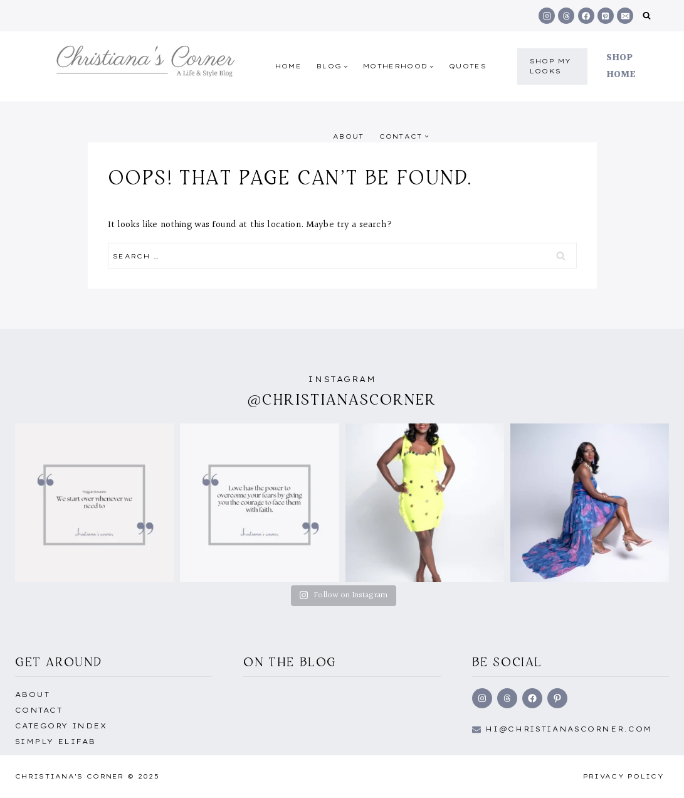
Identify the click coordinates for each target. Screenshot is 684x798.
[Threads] (566, 16)
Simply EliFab (55, 741)
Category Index (61, 725)
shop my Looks (551, 66)
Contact (38, 710)
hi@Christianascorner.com (568, 729)
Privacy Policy (623, 776)
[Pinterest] (605, 16)
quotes (468, 66)
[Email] (625, 16)
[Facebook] (586, 16)
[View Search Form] (646, 16)
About (348, 136)
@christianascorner (342, 399)
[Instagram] (547, 16)
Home (288, 66)
